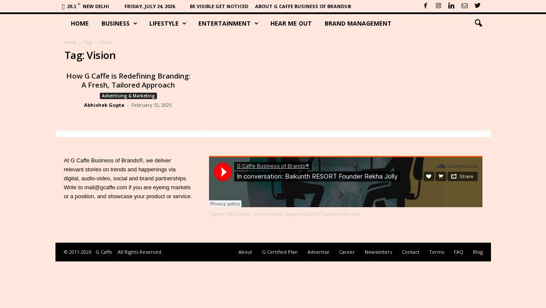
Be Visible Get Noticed (219, 6)
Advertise (318, 252)
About (245, 252)
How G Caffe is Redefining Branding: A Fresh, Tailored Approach (128, 80)
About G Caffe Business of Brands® (303, 6)
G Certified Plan (280, 252)
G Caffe (104, 252)
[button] (478, 23)
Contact (410, 252)
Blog (478, 252)
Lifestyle (167, 23)
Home (80, 23)
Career (347, 252)
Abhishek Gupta (104, 105)
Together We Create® (229, 214)
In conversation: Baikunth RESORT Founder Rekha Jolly (307, 214)
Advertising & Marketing (128, 96)
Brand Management (358, 23)
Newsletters (378, 252)
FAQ (458, 252)
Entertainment (228, 23)
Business (119, 23)
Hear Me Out (291, 23)
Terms (436, 252)
